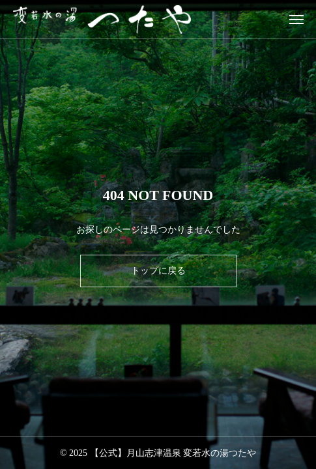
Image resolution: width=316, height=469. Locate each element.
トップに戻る (158, 271)
